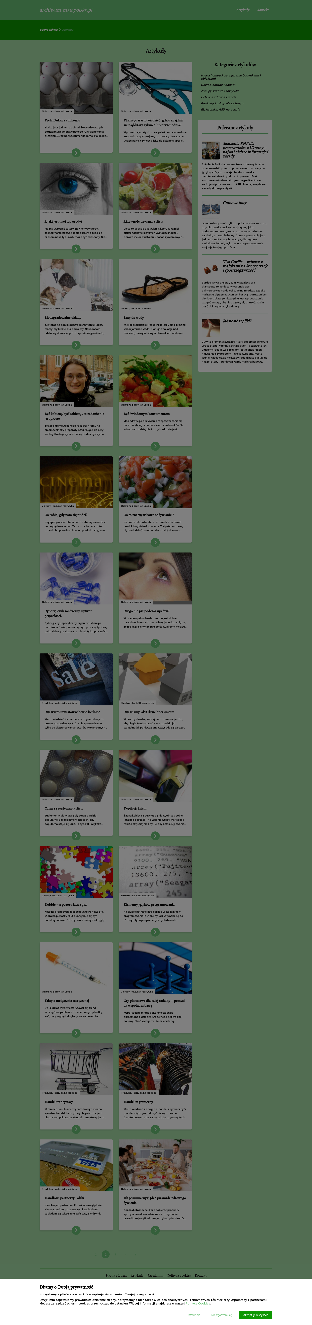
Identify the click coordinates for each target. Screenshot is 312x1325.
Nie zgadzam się (221, 1315)
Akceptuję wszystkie (255, 1315)
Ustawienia (193, 1315)
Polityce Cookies (197, 1303)
